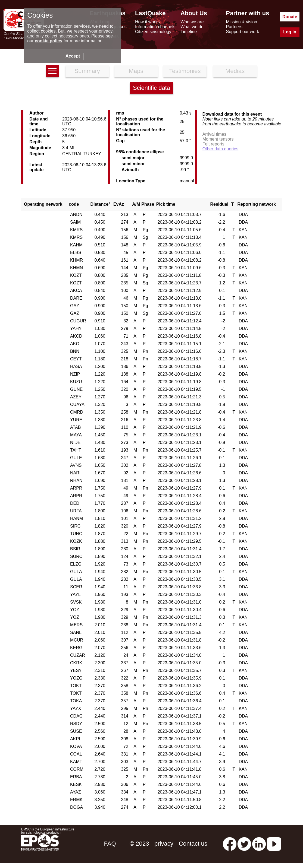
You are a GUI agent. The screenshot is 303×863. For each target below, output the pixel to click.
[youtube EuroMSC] (274, 843)
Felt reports (213, 144)
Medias (235, 71)
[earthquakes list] (52, 71)
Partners (234, 26)
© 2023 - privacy (151, 843)
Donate (289, 16)
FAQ (110, 843)
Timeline (188, 31)
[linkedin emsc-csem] (259, 843)
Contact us (193, 843)
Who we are (192, 22)
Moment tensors (218, 139)
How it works (147, 22)
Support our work (242, 31)
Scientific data (151, 87)
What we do (191, 26)
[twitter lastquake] (244, 843)
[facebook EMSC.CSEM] (229, 843)
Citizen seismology (153, 31)
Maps (136, 71)
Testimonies (185, 71)
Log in (289, 32)
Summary (87, 71)
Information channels (155, 26)
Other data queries (220, 149)
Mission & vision (241, 22)
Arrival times (214, 134)
